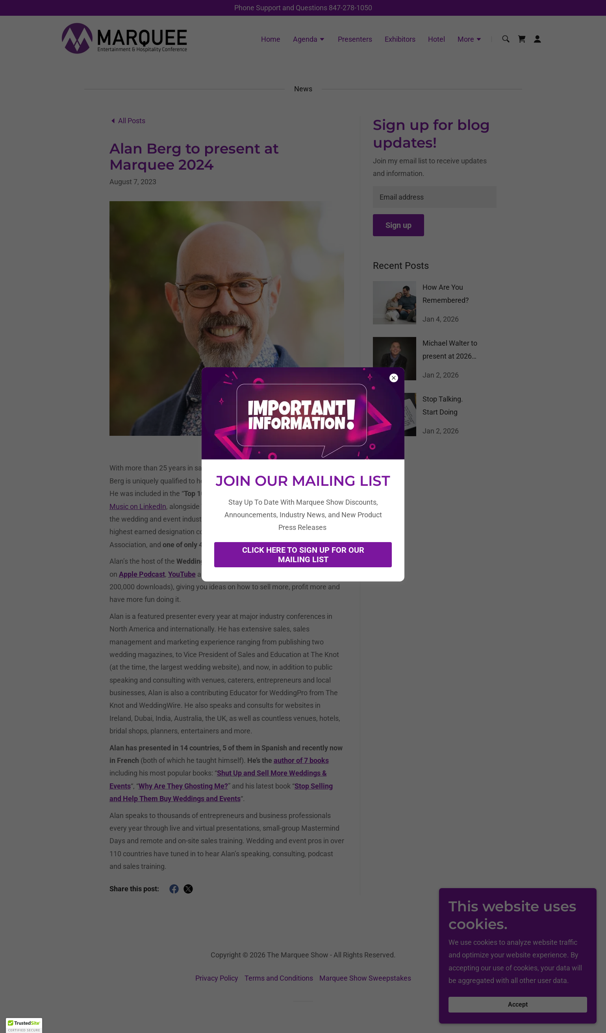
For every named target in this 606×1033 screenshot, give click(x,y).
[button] (24, 1025)
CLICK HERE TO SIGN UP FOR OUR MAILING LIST (303, 554)
